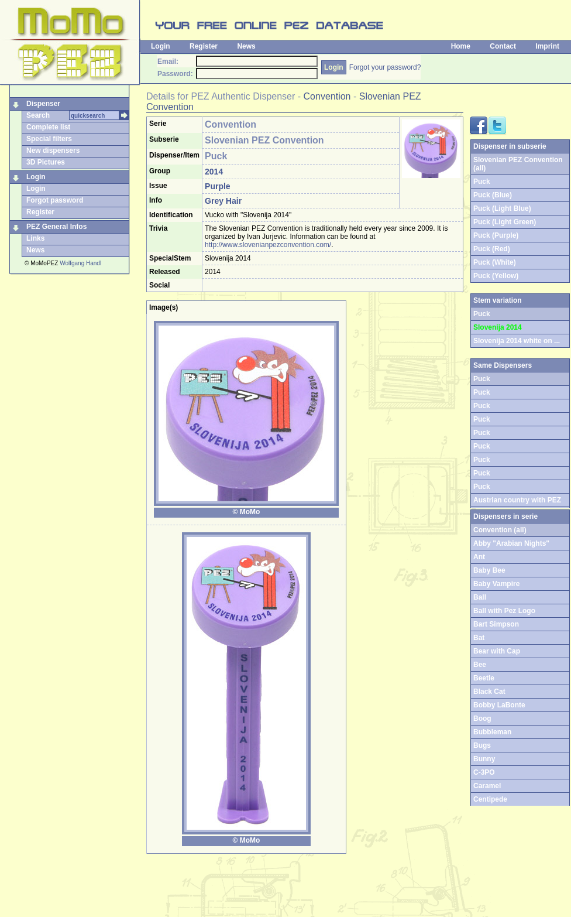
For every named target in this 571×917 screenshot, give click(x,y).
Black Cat (489, 691)
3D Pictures (45, 162)
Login (160, 46)
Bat (478, 638)
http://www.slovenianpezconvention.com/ (268, 245)
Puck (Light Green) (504, 222)
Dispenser (43, 104)
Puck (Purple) (495, 235)
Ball (479, 597)
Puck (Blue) (492, 195)
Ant (479, 557)
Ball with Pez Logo (504, 611)
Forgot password (54, 200)
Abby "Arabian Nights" (511, 543)
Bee (479, 665)
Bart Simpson (496, 624)
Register (204, 46)
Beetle (483, 678)
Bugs (482, 745)
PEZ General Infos (56, 227)
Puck (481, 181)
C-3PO (484, 772)
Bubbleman (492, 732)
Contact (503, 46)
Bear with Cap (496, 651)
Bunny (484, 759)
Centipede (490, 799)
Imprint (547, 46)
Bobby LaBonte (499, 705)
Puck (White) (494, 262)
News (246, 46)
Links (35, 238)
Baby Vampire (496, 584)
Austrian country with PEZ (517, 500)
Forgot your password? (385, 67)
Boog (482, 718)
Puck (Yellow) (495, 276)
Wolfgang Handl (80, 263)
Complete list (48, 127)
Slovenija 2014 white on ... (516, 341)
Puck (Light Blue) (502, 208)
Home (460, 46)
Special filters (49, 139)
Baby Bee (489, 570)
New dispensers (53, 150)
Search (38, 115)
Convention (327, 96)
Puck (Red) (491, 249)
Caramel (487, 786)
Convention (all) (500, 530)
